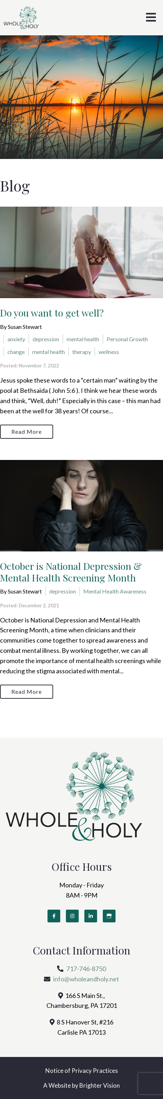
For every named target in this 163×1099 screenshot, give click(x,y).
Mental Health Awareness (114, 591)
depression (46, 339)
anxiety (16, 339)
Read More (26, 431)
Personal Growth (127, 339)
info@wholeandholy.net (86, 979)
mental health (83, 339)
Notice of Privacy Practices (81, 1070)
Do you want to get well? (52, 312)
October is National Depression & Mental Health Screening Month (71, 572)
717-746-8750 (86, 969)
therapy (81, 351)
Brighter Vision (99, 1085)
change (16, 351)
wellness (109, 351)
